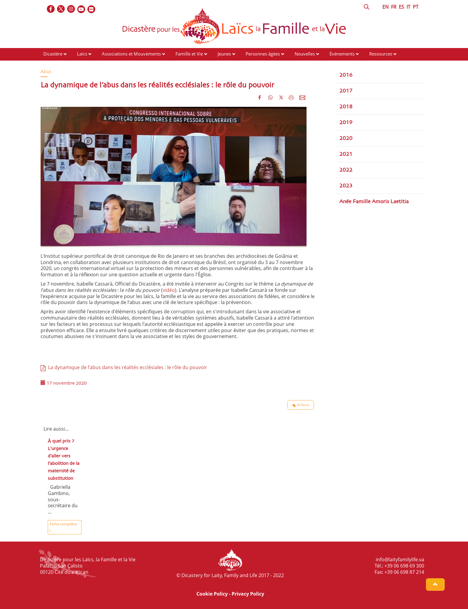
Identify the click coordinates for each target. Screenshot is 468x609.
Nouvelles (305, 54)
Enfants (300, 405)
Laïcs (82, 54)
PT (415, 7)
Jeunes (224, 54)
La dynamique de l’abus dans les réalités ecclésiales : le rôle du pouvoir (124, 367)
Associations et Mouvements (131, 54)
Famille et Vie (189, 54)
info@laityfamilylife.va (400, 559)
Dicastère (52, 54)
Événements (342, 54)
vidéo (169, 290)
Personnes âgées (263, 54)
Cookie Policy (212, 594)
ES (401, 7)
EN (385, 7)
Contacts (52, 65)
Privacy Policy (248, 594)
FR (393, 7)
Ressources (380, 54)
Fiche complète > (63, 527)
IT (408, 7)
